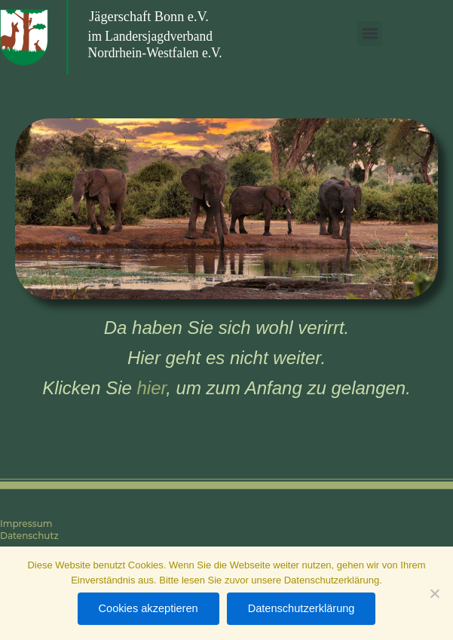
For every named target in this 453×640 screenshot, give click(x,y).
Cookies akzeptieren (148, 608)
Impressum (26, 523)
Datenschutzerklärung (301, 608)
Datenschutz (29, 535)
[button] (369, 33)
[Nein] (434, 593)
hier (152, 388)
